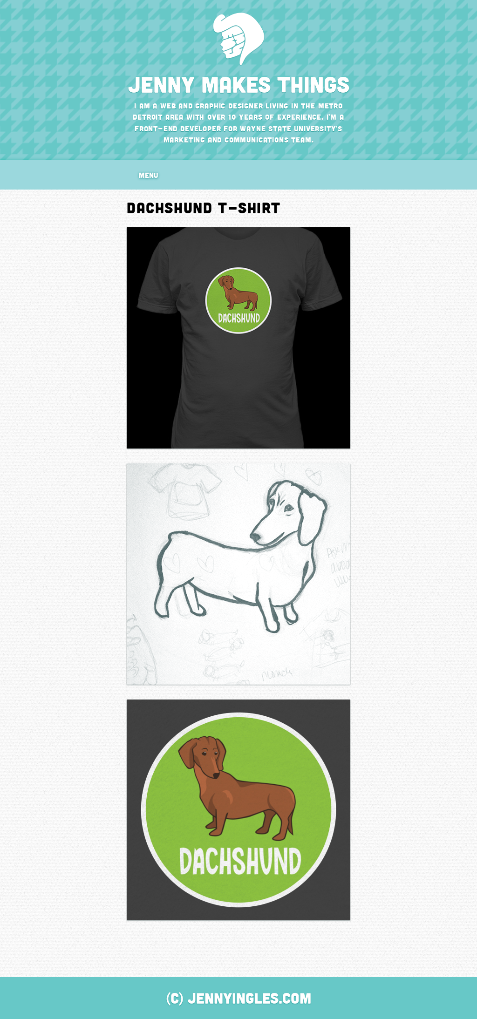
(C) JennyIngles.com (238, 998)
